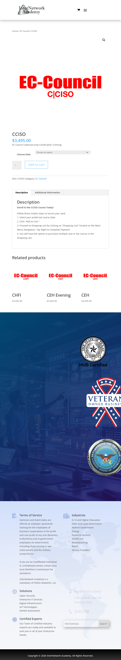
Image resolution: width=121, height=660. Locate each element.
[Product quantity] (17, 165)
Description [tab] (21, 192)
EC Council (24, 31)
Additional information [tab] (47, 192)
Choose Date (24, 154)
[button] (104, 40)
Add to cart (36, 164)
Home (15, 31)
